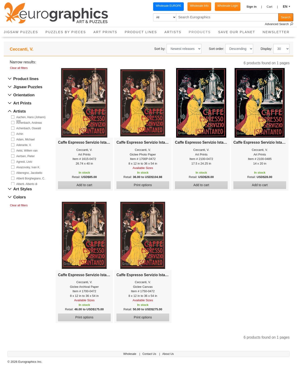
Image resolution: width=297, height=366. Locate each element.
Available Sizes (143, 168)
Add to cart (84, 185)
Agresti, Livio (24, 161)
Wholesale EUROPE (168, 5)
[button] (254, 6)
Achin (19, 134)
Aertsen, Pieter (25, 156)
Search (286, 17)
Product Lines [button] (141, 32)
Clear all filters (19, 68)
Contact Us (149, 354)
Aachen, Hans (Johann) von (30, 117)
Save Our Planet (236, 32)
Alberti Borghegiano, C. (30, 178)
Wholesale (130, 354)
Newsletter (276, 32)
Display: (266, 49)
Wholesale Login (227, 5)
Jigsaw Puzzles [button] (21, 32)
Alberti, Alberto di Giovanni (26, 184)
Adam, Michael (25, 139)
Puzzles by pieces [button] (65, 32)
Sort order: (216, 49)
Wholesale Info (199, 5)
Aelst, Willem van (27, 150)
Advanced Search (279, 24)
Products (202, 30)
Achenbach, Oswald (28, 128)
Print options (143, 185)
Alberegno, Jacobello (29, 173)
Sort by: (159, 49)
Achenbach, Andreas (29, 122)
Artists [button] (173, 32)
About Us (168, 354)
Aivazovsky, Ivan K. (28, 167)
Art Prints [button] (105, 32)
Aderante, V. (24, 145)
